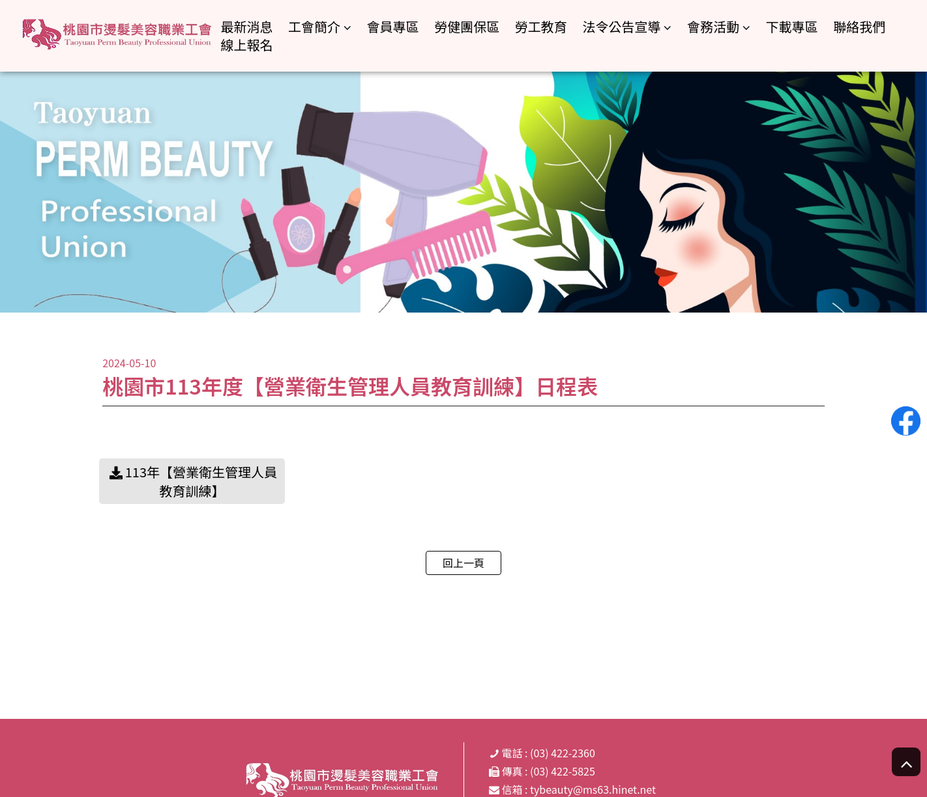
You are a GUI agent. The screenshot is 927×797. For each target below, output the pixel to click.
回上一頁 (463, 562)
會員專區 (393, 26)
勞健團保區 (466, 26)
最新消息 (246, 26)
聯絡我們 (859, 26)
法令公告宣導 (621, 27)
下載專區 (792, 26)
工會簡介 (314, 27)
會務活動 (713, 27)
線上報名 (246, 44)
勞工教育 (541, 26)
